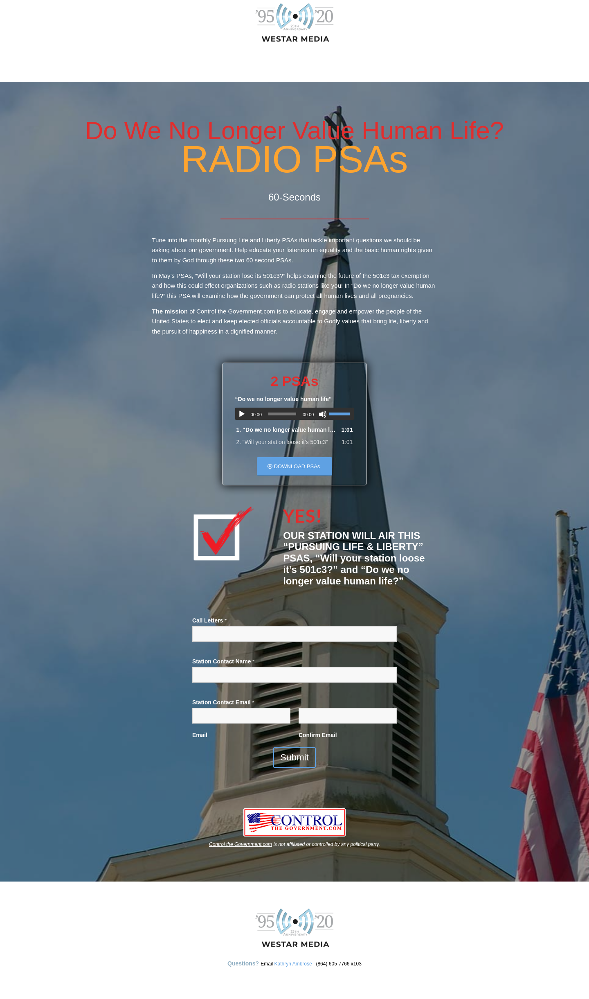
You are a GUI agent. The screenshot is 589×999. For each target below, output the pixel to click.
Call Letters (209, 621)
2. (282, 442)
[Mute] (323, 414)
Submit (294, 757)
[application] (294, 414)
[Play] (242, 414)
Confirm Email (318, 735)
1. (286, 429)
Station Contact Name (223, 661)
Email (199, 735)
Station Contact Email (223, 702)
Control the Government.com (235, 311)
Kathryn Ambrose (293, 964)
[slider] (282, 414)
